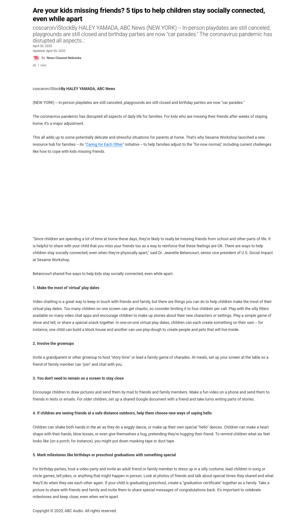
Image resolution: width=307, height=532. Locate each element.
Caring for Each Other (104, 144)
